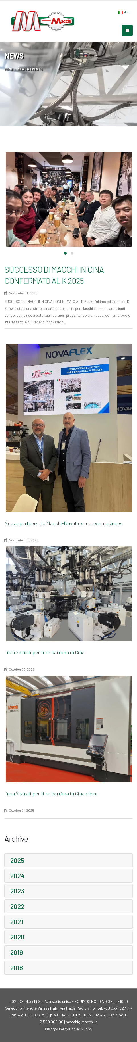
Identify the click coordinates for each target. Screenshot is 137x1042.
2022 (17, 906)
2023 (17, 891)
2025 (17, 860)
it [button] (123, 12)
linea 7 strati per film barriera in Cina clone (51, 793)
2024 (17, 876)
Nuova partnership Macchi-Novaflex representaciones (63, 523)
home (8, 69)
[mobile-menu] (127, 30)
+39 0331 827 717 (118, 1008)
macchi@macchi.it (81, 1021)
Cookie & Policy (80, 1029)
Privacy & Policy (56, 1029)
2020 (17, 937)
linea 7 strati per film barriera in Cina (44, 652)
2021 (16, 922)
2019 (16, 952)
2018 (16, 968)
